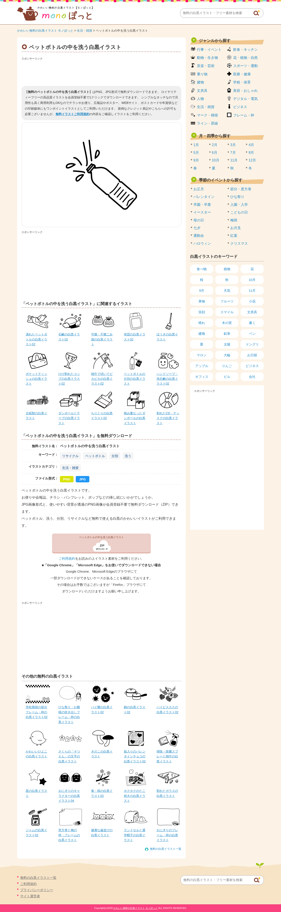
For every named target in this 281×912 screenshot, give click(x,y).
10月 (215, 160)
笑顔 (201, 312)
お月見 (235, 228)
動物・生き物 (207, 58)
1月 (196, 145)
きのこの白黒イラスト (102, 754)
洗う (128, 456)
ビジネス (240, 107)
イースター (202, 212)
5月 (196, 152)
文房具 (202, 90)
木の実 (227, 323)
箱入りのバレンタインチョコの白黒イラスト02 (135, 756)
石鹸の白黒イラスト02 (69, 337)
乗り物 (202, 74)
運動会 (198, 235)
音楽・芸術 (205, 66)
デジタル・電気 (245, 99)
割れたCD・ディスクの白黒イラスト (168, 418)
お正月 (198, 189)
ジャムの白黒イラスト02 (36, 832)
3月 (233, 145)
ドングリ (252, 344)
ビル (227, 376)
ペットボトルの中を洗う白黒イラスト (101, 537)
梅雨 (233, 220)
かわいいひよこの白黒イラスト (36, 754)
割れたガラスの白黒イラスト (167, 793)
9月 (196, 160)
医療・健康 (242, 74)
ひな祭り (237, 197)
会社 (252, 376)
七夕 (196, 228)
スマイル (227, 312)
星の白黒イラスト (36, 793)
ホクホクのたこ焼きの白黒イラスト (134, 795)
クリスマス (239, 243)
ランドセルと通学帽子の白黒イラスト (134, 835)
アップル (201, 366)
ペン (252, 333)
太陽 (227, 344)
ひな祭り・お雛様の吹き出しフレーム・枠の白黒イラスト (69, 714)
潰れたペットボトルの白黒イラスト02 (36, 339)
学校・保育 (242, 82)
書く (252, 323)
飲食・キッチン (245, 49)
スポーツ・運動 (245, 66)
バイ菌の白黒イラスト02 (102, 709)
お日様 (252, 355)
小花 (252, 301)
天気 (227, 290)
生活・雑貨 (84, 30)
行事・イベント (209, 49)
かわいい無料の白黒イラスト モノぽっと (45, 30)
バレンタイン (203, 197)
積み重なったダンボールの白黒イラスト (134, 418)
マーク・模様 (207, 115)
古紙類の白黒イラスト (36, 415)
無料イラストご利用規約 (72, 114)
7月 (233, 152)
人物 (200, 99)
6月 (214, 152)
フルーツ (227, 301)
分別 (115, 456)
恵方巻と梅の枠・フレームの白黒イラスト (69, 835)
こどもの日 (239, 212)
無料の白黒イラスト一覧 (165, 848)
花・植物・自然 (245, 58)
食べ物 (202, 269)
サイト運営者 (30, 896)
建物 (200, 82)
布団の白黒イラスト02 (134, 337)
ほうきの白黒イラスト (167, 337)
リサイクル (70, 456)
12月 (252, 160)
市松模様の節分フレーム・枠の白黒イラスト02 (37, 712)
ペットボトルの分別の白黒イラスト (134, 378)
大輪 (227, 355)
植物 (227, 269)
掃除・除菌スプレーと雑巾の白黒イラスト (167, 756)
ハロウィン (202, 243)
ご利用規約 (67, 558)
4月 (251, 145)
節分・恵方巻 (240, 189)
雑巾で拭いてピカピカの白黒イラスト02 (102, 378)
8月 (251, 152)
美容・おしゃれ (245, 90)
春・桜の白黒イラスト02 (102, 793)
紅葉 (233, 235)
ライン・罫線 (207, 123)
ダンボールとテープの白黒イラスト (69, 418)
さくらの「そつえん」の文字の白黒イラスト (69, 756)
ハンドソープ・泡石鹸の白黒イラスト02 (167, 378)
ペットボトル (95, 456)
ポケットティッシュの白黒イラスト (36, 378)
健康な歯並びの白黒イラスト (102, 832)
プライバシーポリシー (36, 890)
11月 (234, 160)
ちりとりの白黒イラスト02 (102, 415)
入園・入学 (239, 204)
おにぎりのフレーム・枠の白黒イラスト (167, 835)
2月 (214, 145)
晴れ (201, 323)
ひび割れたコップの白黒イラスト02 (69, 378)
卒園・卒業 (202, 204)
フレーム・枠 (243, 115)
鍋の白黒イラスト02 (134, 709)
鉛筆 (227, 333)
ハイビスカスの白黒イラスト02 (167, 709)
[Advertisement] (101, 71)
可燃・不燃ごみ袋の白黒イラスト (102, 339)
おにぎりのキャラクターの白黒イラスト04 (69, 795)
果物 (201, 301)
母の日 (198, 220)
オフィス (201, 376)
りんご (227, 366)
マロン (202, 355)
